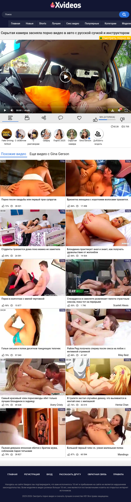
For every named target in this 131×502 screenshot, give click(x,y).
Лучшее (49, 23)
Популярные (85, 23)
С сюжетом (20, 135)
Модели (119, 23)
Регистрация (32, 474)
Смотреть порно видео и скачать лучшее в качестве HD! (60, 496)
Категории (104, 23)
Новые (23, 23)
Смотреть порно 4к (116, 38)
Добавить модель (98, 137)
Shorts (35, 23)
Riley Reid (123, 355)
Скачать (112, 110)
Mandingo (123, 454)
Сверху (46, 135)
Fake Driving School (7, 137)
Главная (8, 23)
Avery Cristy (56, 404)
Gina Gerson (85, 135)
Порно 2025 (59, 135)
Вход (50, 474)
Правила (118, 474)
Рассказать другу (70, 474)
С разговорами (33, 137)
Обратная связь (97, 474)
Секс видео (66, 23)
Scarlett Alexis (120, 305)
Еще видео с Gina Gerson (49, 154)
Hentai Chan (121, 404)
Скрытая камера (72, 137)
